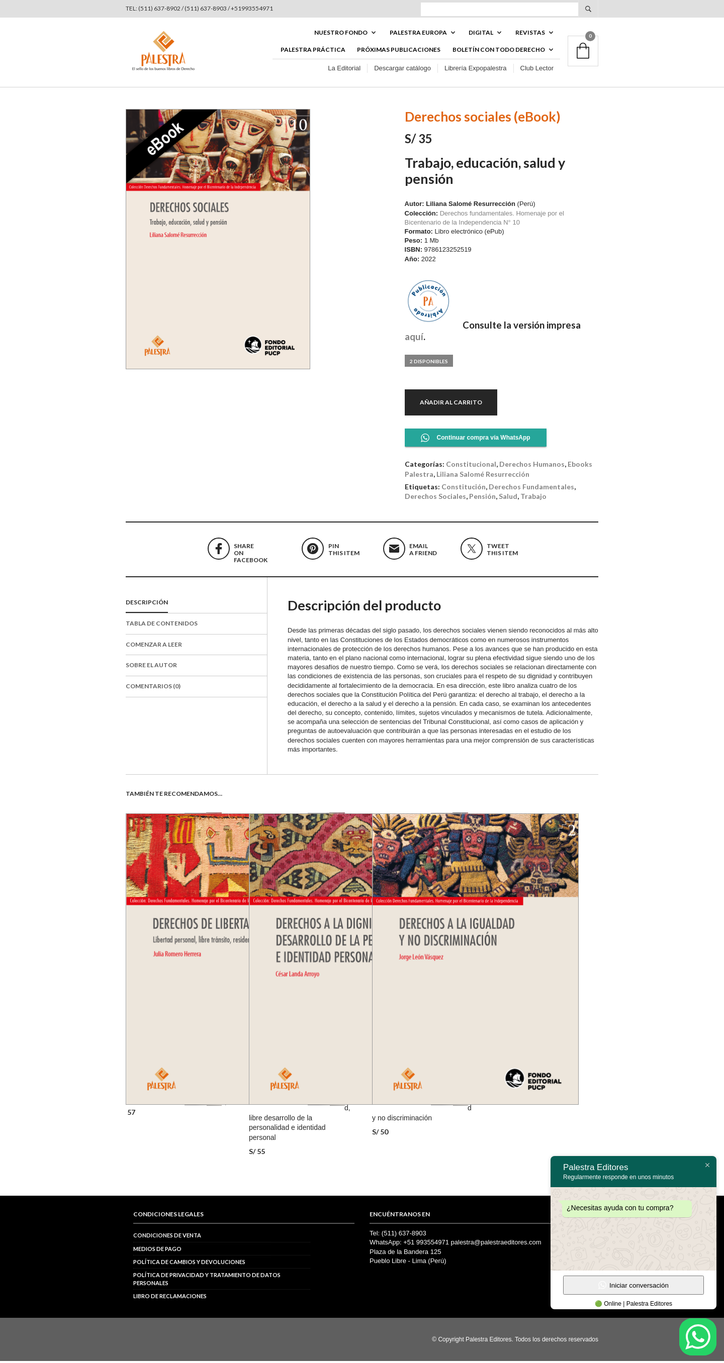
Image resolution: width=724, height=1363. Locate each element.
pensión (482, 498)
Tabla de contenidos (162, 624)
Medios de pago (157, 1250)
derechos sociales (435, 498)
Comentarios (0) (153, 688)
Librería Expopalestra (475, 69)
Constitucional (471, 466)
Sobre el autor (151, 667)
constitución (463, 488)
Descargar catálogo (402, 69)
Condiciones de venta (167, 1237)
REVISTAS (530, 33)
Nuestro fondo (341, 33)
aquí (414, 338)
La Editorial (344, 69)
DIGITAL (481, 33)
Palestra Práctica (313, 51)
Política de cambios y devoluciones (189, 1264)
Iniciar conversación (633, 1285)
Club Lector (537, 69)
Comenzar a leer (154, 646)
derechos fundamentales (531, 488)
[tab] (196, 604)
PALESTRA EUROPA (418, 33)
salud (508, 498)
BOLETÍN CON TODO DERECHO (498, 51)
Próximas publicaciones (398, 51)
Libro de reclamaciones (170, 1298)
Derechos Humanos (532, 466)
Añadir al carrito (451, 403)
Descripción (147, 604)
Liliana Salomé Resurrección (482, 475)
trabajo (533, 498)
